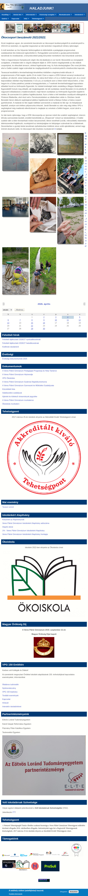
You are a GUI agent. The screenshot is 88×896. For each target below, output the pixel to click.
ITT (13, 812)
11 (68, 320)
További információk (15, 894)
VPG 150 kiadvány (10, 692)
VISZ (25, 19)
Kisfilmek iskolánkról (10, 347)
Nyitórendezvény (9, 688)
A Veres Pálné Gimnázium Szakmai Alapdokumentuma (24, 382)
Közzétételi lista (8, 389)
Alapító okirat (7, 527)
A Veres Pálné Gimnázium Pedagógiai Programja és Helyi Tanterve (29, 371)
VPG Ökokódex (8, 378)
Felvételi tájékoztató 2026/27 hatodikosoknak (20, 343)
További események (10, 696)
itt (55, 129)
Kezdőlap (5, 15)
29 (32, 329)
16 (44, 323)
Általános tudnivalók (10, 684)
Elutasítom (74, 892)
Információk (30, 15)
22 (32, 326)
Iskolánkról (79, 15)
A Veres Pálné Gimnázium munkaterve (18, 400)
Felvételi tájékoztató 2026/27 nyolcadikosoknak (21, 339)
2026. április (44, 304)
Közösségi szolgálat (47, 15)
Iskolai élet (17, 15)
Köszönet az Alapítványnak (13, 520)
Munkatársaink (64, 15)
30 (44, 329)
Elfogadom (63, 892)
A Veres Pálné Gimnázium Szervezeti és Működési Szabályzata (28, 385)
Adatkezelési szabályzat (12, 393)
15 (32, 323)
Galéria (4, 19)
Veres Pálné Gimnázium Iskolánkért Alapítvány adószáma (25, 523)
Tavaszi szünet (8, 507)
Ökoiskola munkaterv (10, 404)
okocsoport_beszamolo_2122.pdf (86, 180)
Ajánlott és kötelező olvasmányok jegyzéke (19, 396)
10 (56, 320)
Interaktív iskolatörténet (11, 707)
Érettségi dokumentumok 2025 (14, 359)
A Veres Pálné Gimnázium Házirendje (17, 374)
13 (8, 323)
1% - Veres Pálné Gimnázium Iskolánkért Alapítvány (23, 531)
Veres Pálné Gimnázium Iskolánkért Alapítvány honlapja (25, 534)
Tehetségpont (37, 19)
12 (80, 320)
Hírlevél (5, 703)
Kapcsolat (15, 19)
